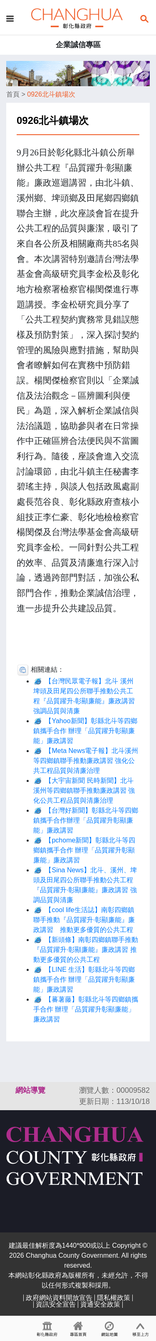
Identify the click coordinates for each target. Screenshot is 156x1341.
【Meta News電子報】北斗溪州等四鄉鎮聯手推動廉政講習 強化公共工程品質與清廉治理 (85, 760)
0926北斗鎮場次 (51, 94)
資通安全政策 (100, 1304)
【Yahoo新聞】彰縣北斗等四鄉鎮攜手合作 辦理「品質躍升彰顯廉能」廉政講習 (85, 730)
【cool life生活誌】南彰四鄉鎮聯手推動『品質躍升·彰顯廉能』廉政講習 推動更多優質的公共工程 (84, 919)
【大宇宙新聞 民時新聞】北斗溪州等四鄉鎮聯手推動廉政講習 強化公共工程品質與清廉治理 (84, 790)
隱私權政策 (113, 1297)
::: (10, 1090)
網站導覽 (30, 1090)
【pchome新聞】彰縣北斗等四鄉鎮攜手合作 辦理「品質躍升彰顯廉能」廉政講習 (84, 850)
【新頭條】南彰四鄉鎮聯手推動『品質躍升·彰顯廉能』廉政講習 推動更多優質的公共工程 (85, 949)
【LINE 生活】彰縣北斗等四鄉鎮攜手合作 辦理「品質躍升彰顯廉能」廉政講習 (84, 979)
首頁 (13, 94)
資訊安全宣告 (56, 1304)
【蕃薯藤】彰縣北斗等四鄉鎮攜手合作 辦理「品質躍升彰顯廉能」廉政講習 (85, 1009)
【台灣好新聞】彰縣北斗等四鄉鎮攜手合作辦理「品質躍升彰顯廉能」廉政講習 (85, 820)
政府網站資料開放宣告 (59, 1297)
